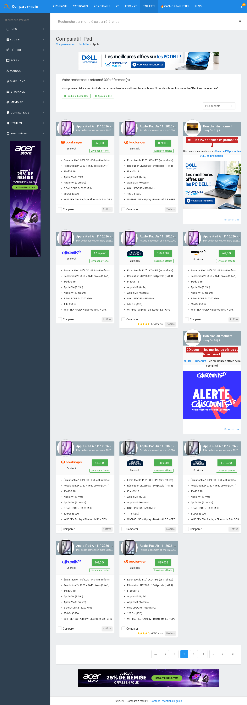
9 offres (107, 529)
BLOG (198, 6)
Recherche (60, 6)
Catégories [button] (80, 6)
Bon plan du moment (217, 126)
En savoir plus (231, 219)
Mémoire (14, 102)
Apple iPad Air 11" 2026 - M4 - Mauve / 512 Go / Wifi (176, 236)
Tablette (149, 6)
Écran (13, 60)
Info (11, 29)
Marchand (15, 81)
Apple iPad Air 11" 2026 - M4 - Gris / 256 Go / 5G (110, 546)
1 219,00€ (227, 462)
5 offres (170, 529)
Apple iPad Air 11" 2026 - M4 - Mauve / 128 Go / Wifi (112, 446)
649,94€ (100, 462)
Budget (13, 39)
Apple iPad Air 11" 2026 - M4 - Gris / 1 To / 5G (171, 446)
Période (14, 50)
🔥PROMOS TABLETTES (175, 6)
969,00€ (100, 143)
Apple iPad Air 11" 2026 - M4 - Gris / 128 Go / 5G (173, 546)
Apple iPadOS (103, 96)
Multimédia (16, 133)
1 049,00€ (163, 253)
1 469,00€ (163, 462)
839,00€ (163, 143)
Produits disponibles (76, 96)
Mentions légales (172, 700)
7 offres (170, 209)
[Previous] (155, 654)
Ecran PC (131, 6)
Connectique (17, 112)
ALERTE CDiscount (195, 361)
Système (14, 123)
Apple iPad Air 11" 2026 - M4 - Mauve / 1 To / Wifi (110, 236)
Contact (155, 700)
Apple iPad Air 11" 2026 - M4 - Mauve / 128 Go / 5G (175, 126)
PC (117, 6)
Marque (13, 70)
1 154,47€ (100, 253)
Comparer (69, 209)
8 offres (170, 633)
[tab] (25, 29)
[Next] (222, 654)
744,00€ (227, 253)
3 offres (234, 529)
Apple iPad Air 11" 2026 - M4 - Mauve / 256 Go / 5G (111, 126)
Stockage (15, 91)
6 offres (107, 209)
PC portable (102, 6)
